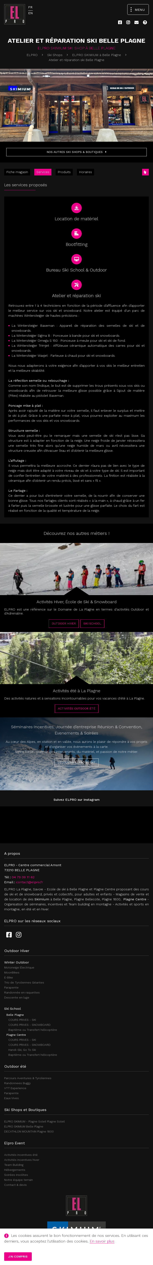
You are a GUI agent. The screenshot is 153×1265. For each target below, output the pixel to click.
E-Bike (8, 977)
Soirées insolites (16, 1174)
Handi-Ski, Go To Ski (22, 1049)
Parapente (11, 987)
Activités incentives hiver (21, 1159)
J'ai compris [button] (18, 1256)
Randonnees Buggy (17, 1083)
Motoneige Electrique (19, 967)
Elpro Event (14, 1143)
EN (30, 13)
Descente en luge (16, 997)
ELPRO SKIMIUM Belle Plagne (23, 1126)
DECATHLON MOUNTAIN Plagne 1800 (29, 1131)
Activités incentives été (21, 1154)
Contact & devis (15, 1184)
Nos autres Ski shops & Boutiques (76, 152)
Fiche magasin (17, 172)
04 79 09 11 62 (23, 877)
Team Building (13, 1164)
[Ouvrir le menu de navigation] (138, 9)
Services (42, 172)
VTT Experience (15, 1088)
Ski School (92, 628)
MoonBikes (11, 972)
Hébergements (14, 1169)
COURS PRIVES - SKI (22, 1019)
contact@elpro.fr (29, 882)
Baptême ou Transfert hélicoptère (32, 1029)
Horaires (85, 172)
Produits (64, 172)
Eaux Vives (11, 1098)
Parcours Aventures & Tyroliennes (27, 1078)
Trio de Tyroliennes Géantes (24, 982)
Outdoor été (15, 1066)
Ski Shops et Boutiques (25, 1109)
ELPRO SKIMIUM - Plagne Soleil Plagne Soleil (34, 1121)
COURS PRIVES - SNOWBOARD (29, 1024)
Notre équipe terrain (18, 1179)
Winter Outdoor (16, 962)
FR (30, 7)
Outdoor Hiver (64, 628)
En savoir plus (102, 1241)
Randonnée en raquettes (22, 992)
